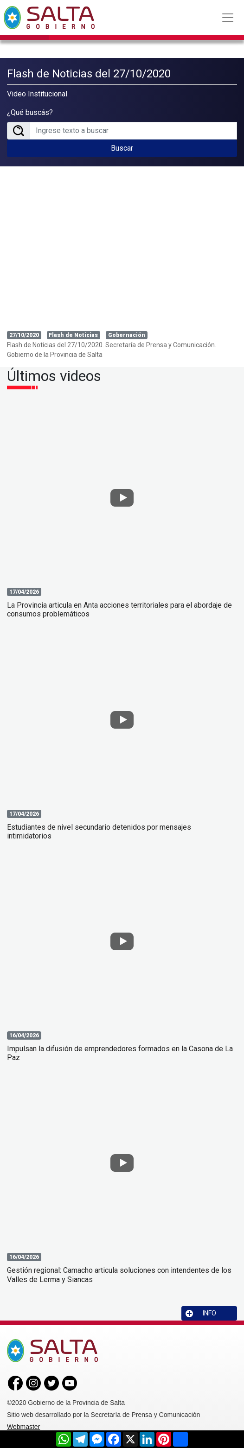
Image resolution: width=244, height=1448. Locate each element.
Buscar (122, 148)
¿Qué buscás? (30, 112)
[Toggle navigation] (227, 17)
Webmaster (23, 1426)
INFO (201, 1313)
